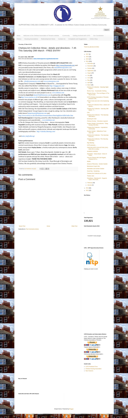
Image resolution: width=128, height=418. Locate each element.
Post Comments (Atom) (32, 229)
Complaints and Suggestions (77, 39)
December (90, 63)
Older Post (74, 226)
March (89, 85)
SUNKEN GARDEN (92, 151)
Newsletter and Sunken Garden (95, 168)
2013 (87, 188)
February (90, 182)
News (18, 35)
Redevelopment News (48, 39)
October (89, 68)
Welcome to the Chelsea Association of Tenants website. (41, 35)
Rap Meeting (90, 143)
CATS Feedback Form (92, 366)
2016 (87, 56)
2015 (87, 59)
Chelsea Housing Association (93, 368)
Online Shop (94, 39)
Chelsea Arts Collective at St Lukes (96, 173)
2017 (87, 54)
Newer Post (22, 226)
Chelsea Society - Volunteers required (97, 121)
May (88, 80)
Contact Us (61, 39)
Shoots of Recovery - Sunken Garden (97, 164)
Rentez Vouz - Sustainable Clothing (96, 91)
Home (48, 226)
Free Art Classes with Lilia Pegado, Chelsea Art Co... (96, 158)
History (19, 39)
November (90, 66)
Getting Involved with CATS (81, 35)
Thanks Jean (90, 176)
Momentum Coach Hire (93, 166)
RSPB (88, 161)
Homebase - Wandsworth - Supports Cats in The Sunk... (97, 178)
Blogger (71, 409)
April (88, 82)
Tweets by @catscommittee (91, 47)
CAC (88, 112)
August (89, 73)
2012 (87, 190)
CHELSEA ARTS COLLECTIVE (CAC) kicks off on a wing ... (97, 148)
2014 (87, 61)
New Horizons (89, 371)
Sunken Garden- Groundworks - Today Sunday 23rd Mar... (97, 124)
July (88, 75)
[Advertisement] (94, 296)
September (90, 70)
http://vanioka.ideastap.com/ (46, 131)
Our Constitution (98, 35)
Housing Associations (31, 39)
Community (66, 35)
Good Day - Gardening (93, 171)
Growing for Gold (91, 118)
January (89, 185)
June (88, 78)
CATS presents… (91, 145)
